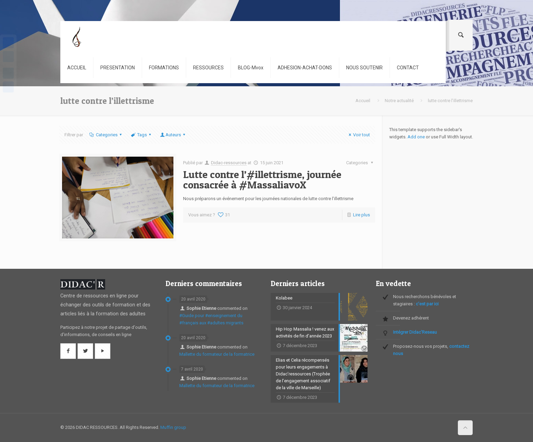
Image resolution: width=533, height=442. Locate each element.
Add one (416, 136)
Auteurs (173, 134)
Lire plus (361, 214)
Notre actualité (399, 100)
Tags (141, 134)
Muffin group (173, 427)
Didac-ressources (229, 162)
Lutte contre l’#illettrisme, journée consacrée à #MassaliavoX (262, 179)
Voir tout (358, 134)
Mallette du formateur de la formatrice (216, 354)
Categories (105, 134)
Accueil (362, 100)
